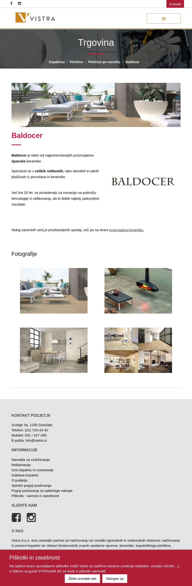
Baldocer (132, 62)
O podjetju (19, 480)
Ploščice (76, 62)
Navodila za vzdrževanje (31, 460)
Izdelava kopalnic (25, 475)
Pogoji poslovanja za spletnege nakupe (42, 491)
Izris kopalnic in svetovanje (32, 470)
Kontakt (175, 4)
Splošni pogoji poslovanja (31, 485)
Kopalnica (57, 62)
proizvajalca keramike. (126, 230)
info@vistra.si (36, 440)
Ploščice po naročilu (104, 62)
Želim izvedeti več (82, 579)
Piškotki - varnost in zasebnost (35, 496)
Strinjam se (115, 579)
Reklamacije (21, 465)
